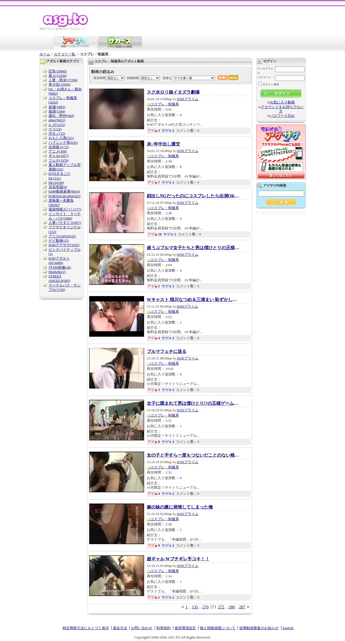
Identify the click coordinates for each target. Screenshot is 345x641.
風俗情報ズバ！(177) (65, 209)
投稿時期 (133, 78)
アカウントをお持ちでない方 (282, 109)
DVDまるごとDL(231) (60, 176)
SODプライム (187, 99)
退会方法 (120, 628)
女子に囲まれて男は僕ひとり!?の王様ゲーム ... (193, 403)
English (288, 628)
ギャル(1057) (59, 156)
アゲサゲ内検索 (274, 185)
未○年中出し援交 (163, 144)
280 (232, 607)
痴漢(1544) (57, 111)
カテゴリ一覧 (65, 54)
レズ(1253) (57, 125)
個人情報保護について (217, 628)
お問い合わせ (141, 628)
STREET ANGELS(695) (59, 278)
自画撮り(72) (59, 147)
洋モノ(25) (57, 133)
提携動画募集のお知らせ (259, 628)
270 (206, 607)
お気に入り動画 (282, 102)
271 (213, 607)
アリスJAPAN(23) (62, 236)
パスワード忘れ (282, 116)
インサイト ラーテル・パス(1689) (65, 216)
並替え (167, 78)
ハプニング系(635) (63, 142)
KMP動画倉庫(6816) (64, 191)
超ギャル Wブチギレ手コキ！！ (178, 559)
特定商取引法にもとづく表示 (86, 628)
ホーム (45, 54)
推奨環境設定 (185, 628)
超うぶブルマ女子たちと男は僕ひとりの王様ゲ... (193, 248)
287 (242, 607)
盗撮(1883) (57, 107)
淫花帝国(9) (58, 187)
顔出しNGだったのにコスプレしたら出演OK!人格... (193, 196)
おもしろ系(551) (61, 138)
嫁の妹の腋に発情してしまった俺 (180, 507)
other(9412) (57, 120)
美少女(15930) (60, 84)
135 (195, 607)
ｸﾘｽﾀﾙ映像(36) (60, 267)
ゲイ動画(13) (59, 240)
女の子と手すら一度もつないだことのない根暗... (193, 455)
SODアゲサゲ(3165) (64, 245)
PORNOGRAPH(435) (64, 196)
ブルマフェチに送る (166, 351)
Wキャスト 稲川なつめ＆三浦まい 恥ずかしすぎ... (193, 299)
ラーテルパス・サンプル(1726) (65, 287)
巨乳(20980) (58, 71)
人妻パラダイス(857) (65, 223)
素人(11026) (58, 76)
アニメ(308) (58, 151)
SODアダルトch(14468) (59, 260)
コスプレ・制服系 (164, 104)
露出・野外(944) (61, 116)
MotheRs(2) (57, 272)
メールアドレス (265, 70)
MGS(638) (56, 183)
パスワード (264, 77)
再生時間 (99, 78)
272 (221, 607)
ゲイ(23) (55, 129)
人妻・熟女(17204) (63, 80)
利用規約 (163, 628)
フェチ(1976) (59, 160)
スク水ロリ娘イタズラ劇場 (173, 92)
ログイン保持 (268, 84)
